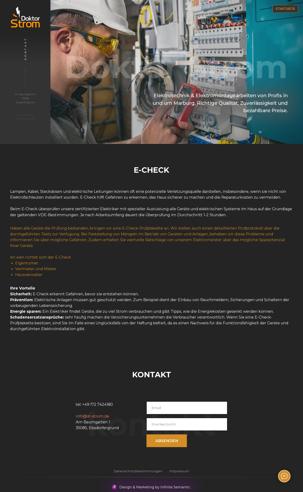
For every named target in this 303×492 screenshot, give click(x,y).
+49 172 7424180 (97, 404)
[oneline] (186, 424)
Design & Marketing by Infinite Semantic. (155, 487)
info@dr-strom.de (92, 416)
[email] (186, 407)
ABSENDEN (166, 440)
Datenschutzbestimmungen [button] (138, 471)
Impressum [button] (179, 471)
